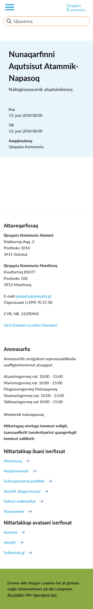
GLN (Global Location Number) (30, 325)
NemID (10, 542)
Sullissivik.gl (14, 552)
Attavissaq (13, 460)
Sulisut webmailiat (20, 501)
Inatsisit (10, 532)
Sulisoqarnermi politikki (24, 480)
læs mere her (45, 594)
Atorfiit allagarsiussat (22, 491)
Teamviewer (14, 511)
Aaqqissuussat (16, 470)
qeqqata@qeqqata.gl (33, 296)
